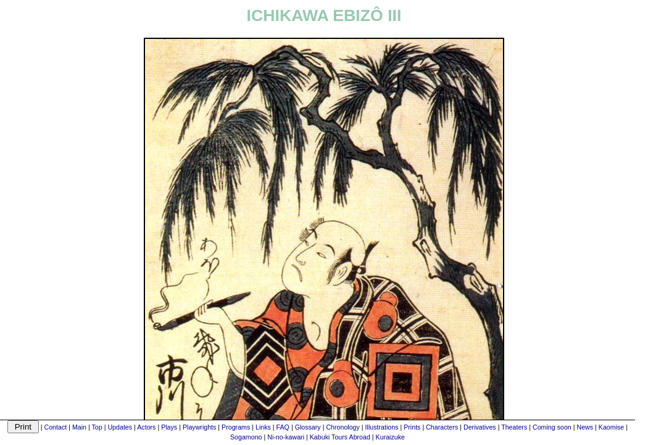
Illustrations (382, 427)
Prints (412, 427)
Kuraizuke (390, 437)
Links (263, 427)
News (584, 427)
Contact (55, 427)
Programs (236, 427)
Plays (169, 427)
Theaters (514, 427)
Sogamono (246, 437)
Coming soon (552, 427)
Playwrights (199, 427)
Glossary (308, 427)
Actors (146, 427)
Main (79, 427)
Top (97, 427)
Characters (442, 427)
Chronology (343, 427)
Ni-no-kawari (285, 437)
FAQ (282, 427)
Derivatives (479, 427)
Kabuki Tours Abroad (340, 437)
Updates (119, 427)
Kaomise (611, 427)
